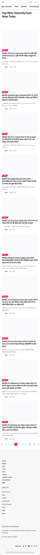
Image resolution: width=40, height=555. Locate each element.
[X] (26, 546)
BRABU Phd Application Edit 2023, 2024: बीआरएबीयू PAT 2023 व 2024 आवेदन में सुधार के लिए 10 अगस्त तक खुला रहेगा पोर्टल (19, 181)
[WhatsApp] (37, 546)
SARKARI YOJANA (7, 477)
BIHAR (4, 461)
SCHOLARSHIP (6, 480)
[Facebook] (24, 546)
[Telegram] (34, 546)
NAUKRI (4, 474)
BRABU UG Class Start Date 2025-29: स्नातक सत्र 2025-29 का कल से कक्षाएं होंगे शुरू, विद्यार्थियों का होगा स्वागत (19, 343)
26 (30, 444)
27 (34, 444)
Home (4, 134)
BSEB (3, 466)
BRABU (5, 50)
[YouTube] (28, 546)
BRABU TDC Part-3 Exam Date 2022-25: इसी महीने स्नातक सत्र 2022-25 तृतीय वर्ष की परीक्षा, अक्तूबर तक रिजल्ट (19, 55)
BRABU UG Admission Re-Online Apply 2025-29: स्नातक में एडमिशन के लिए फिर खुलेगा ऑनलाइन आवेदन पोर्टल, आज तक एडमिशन (19, 427)
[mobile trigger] (4, 2)
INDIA (3, 472)
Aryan (6, 67)
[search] (30, 2)
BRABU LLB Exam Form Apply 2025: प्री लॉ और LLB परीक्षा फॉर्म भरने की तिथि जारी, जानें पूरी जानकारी (20, 221)
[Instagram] (31, 546)
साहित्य (3, 482)
